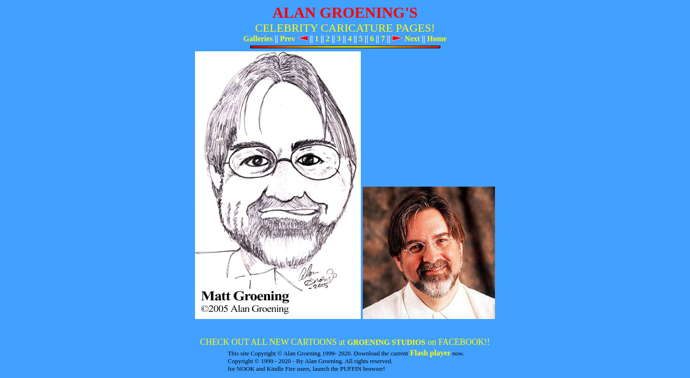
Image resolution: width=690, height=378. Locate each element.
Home (437, 39)
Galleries (258, 39)
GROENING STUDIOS (386, 342)
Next (406, 39)
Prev (294, 39)
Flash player (429, 353)
